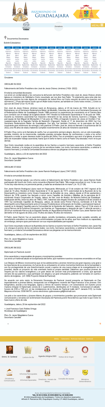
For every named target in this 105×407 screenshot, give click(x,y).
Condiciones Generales (61, 393)
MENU (97, 25)
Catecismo (65, 339)
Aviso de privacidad (43, 393)
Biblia (56, 339)
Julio (8, 61)
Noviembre (8, 69)
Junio (8, 59)
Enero (8, 50)
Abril (8, 55)
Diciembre (8, 71)
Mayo (8, 57)
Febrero (8, 51)
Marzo (8, 53)
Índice (8, 72)
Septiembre (8, 65)
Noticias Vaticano (78, 339)
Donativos (59, 26)
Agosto (8, 63)
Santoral (89, 339)
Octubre (8, 67)
